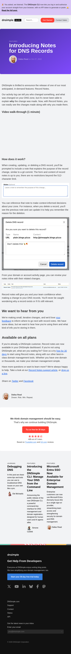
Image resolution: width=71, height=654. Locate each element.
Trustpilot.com (30, 442)
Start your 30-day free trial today (25, 577)
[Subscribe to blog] (61, 631)
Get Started (47, 20)
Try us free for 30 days (35, 430)
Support (10, 605)
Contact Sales (61, 20)
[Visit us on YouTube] (17, 587)
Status (9, 613)
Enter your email (14, 627)
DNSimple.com (13, 602)
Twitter (15, 381)
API (8, 617)
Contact (10, 609)
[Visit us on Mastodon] (44, 587)
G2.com (44, 442)
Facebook (28, 381)
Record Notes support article (42, 370)
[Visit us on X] (9, 587)
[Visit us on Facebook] (37, 587)
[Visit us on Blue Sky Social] (31, 587)
